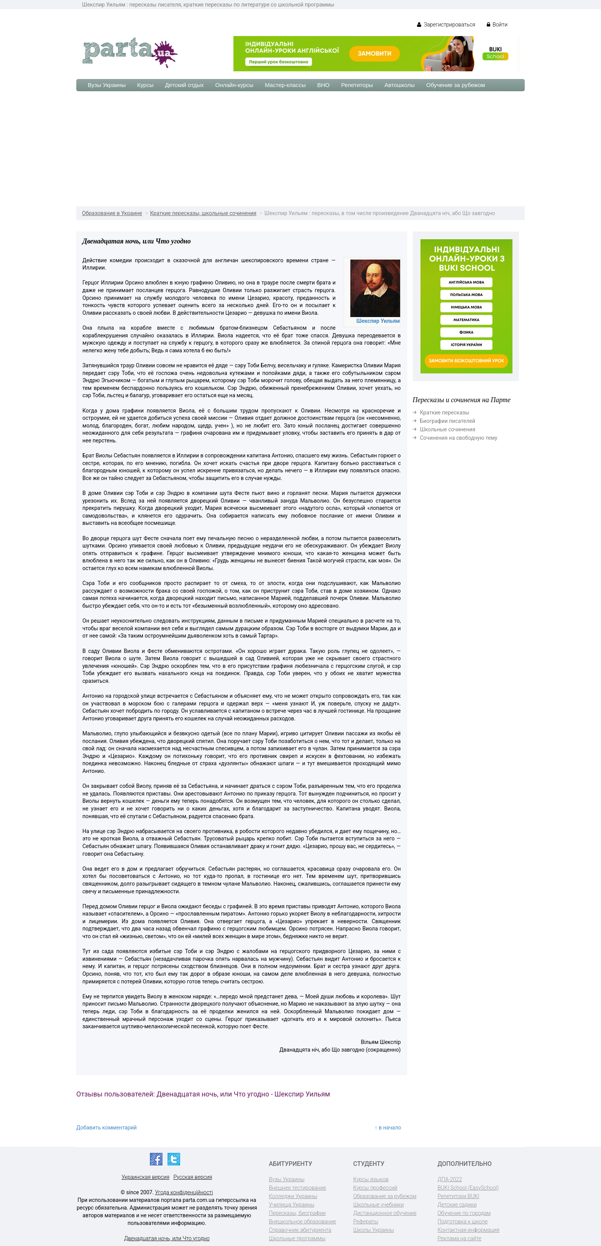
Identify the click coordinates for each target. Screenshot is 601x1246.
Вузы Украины (107, 85)
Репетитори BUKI (458, 1196)
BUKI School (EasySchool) (468, 1188)
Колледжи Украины (293, 1196)
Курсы (145, 85)
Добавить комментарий (106, 1127)
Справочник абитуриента (300, 1230)
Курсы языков (371, 1179)
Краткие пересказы (445, 412)
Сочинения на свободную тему (459, 438)
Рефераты (365, 1221)
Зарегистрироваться (446, 24)
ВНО (323, 85)
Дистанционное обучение (385, 1213)
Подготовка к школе (463, 1221)
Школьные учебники (378, 1205)
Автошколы (399, 85)
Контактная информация (468, 1230)
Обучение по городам (464, 1213)
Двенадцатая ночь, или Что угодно (167, 1238)
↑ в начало (388, 1127)
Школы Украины (373, 1230)
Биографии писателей (447, 421)
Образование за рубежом (385, 1196)
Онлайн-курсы (234, 85)
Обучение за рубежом (455, 85)
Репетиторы (357, 85)
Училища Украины (292, 1205)
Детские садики (457, 1205)
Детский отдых (184, 85)
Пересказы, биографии (297, 1213)
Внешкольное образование (302, 1221)
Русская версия (192, 1177)
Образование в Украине (112, 213)
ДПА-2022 (450, 1179)
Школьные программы (297, 1238)
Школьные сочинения (447, 429)
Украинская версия (145, 1177)
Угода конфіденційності (184, 1192)
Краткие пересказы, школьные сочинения (203, 213)
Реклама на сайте (459, 1238)
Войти (497, 24)
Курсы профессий (375, 1188)
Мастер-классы (285, 85)
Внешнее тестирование (298, 1188)
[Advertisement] (300, 148)
